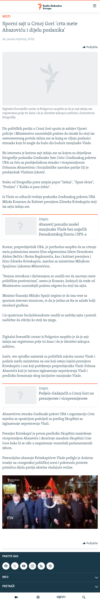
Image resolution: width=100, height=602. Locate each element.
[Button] (90, 47)
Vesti (6, 16)
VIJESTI (61, 597)
